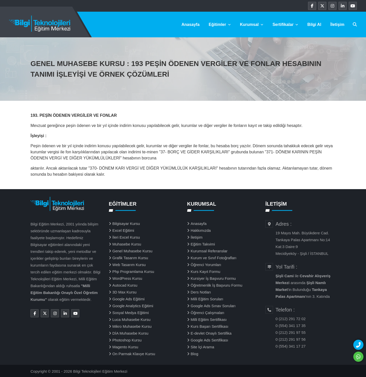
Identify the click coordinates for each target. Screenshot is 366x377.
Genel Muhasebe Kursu (132, 251)
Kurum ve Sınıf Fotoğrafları (213, 258)
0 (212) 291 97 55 (291, 332)
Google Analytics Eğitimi (132, 306)
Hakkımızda (201, 230)
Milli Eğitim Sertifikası (209, 319)
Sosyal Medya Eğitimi (130, 312)
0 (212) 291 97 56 (291, 339)
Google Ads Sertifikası (209, 340)
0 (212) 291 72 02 (291, 319)
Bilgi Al (314, 24)
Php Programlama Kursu (133, 271)
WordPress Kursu (127, 278)
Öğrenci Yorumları (206, 265)
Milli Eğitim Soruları (207, 299)
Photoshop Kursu (127, 340)
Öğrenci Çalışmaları (207, 312)
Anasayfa (190, 24)
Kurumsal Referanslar (209, 251)
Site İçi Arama (202, 347)
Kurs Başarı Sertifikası (209, 326)
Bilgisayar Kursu (126, 223)
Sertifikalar (285, 24)
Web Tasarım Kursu (129, 265)
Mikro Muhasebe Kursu (131, 326)
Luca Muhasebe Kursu (131, 319)
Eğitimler (220, 24)
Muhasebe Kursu (126, 244)
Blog (194, 354)
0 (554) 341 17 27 (291, 346)
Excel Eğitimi (123, 230)
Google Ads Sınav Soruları (213, 306)
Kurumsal (251, 24)
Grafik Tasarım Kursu (130, 258)
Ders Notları (201, 292)
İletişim (337, 24)
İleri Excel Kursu (126, 237)
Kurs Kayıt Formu (205, 271)
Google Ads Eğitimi (128, 299)
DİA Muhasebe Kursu (130, 333)
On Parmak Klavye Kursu (133, 354)
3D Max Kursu (124, 292)
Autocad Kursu (124, 285)
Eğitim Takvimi (203, 244)
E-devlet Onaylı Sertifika (211, 333)
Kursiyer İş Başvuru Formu (213, 278)
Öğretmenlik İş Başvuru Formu (216, 285)
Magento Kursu (125, 347)
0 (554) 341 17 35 (291, 325)
